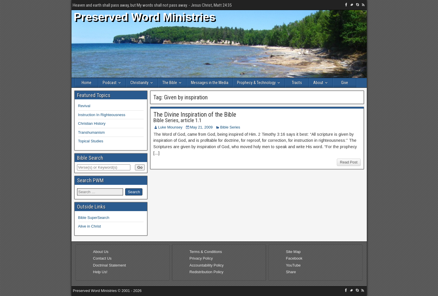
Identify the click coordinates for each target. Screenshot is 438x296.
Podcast (109, 82)
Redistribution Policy (206, 272)
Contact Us (102, 258)
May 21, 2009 (201, 127)
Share (291, 272)
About (318, 82)
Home (86, 82)
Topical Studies (90, 141)
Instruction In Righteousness (101, 115)
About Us (100, 252)
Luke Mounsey (170, 127)
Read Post (349, 162)
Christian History (92, 123)
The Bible (169, 82)
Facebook (294, 258)
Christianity (139, 82)
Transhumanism (91, 132)
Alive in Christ (89, 226)
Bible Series (230, 127)
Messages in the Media (209, 82)
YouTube (293, 265)
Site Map (293, 252)
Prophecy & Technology (256, 82)
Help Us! (100, 272)
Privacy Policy (201, 258)
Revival (84, 106)
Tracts (297, 82)
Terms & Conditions (205, 252)
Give (344, 82)
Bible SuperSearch (93, 217)
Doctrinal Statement (109, 265)
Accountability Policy (206, 265)
